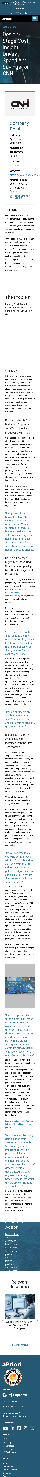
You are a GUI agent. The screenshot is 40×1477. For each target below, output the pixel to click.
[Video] (20, 986)
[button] (11, 13)
